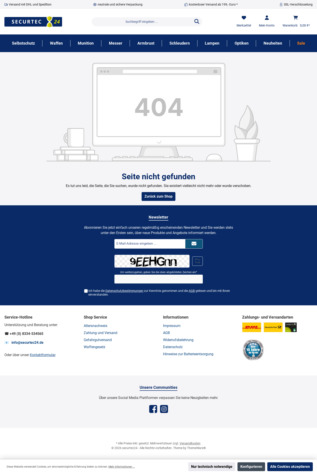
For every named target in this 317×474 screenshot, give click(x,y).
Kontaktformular (42, 355)
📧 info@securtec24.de (24, 342)
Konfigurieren (251, 467)
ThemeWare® (196, 448)
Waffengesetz (94, 347)
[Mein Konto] (266, 21)
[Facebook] (153, 409)
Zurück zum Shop (158, 196)
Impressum (171, 326)
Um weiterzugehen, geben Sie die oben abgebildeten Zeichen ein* (158, 272)
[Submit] (194, 244)
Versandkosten (190, 443)
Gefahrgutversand (98, 340)
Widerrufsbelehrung (178, 340)
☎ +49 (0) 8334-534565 (23, 334)
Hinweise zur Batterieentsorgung (188, 354)
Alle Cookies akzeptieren (290, 467)
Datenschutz (173, 347)
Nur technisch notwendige (211, 467)
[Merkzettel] (244, 21)
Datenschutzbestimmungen (124, 291)
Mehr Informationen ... (121, 466)
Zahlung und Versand (100, 333)
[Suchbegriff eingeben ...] (142, 21)
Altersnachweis (95, 326)
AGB (192, 291)
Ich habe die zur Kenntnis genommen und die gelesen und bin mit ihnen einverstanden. (159, 292)
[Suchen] (197, 21)
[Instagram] (164, 409)
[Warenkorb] (296, 21)
